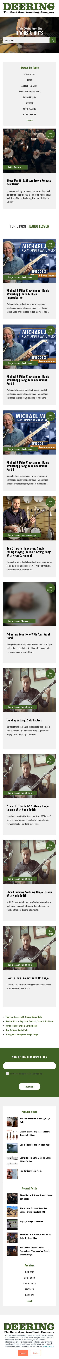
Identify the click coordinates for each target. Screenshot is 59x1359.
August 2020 (29, 1283)
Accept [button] (23, 1353)
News (29, 80)
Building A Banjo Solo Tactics (24, 720)
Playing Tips (29, 74)
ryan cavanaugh (28, 535)
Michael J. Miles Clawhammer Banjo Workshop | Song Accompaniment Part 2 (28, 380)
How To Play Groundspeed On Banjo (28, 978)
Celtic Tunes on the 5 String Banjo (21, 1025)
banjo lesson (29, 97)
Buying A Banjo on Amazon (31, 1221)
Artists (29, 102)
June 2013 (29, 1272)
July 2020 (29, 1294)
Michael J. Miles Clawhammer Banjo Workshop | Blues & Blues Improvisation (28, 294)
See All (29, 120)
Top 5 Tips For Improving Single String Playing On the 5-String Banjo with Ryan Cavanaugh (29, 551)
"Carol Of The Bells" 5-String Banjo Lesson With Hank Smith (28, 808)
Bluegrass (25, 620)
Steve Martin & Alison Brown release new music (29, 182)
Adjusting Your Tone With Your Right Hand (28, 636)
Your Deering (29, 108)
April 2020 (29, 1277)
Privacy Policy (48, 1346)
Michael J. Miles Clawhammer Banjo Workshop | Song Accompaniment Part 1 (28, 466)
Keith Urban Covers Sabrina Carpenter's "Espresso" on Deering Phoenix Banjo (35, 1251)
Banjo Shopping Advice (29, 91)
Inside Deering (29, 114)
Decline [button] (35, 1353)
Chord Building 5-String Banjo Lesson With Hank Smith (29, 894)
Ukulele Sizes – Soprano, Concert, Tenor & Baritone (29, 1021)
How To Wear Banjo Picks (17, 1030)
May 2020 (29, 1289)
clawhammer (27, 277)
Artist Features (29, 85)
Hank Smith (26, 706)
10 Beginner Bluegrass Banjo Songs (22, 1034)
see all (29, 1300)
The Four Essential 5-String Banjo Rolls (24, 1016)
